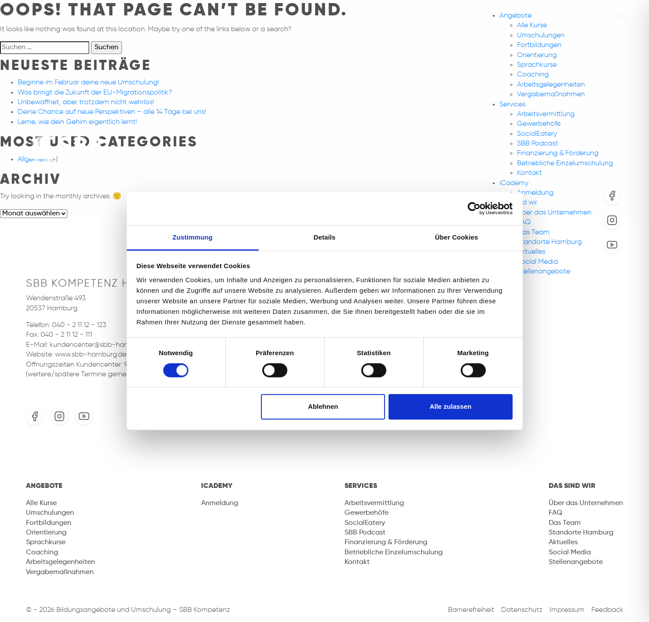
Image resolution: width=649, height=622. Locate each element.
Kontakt (529, 173)
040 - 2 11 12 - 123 (79, 325)
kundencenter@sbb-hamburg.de (102, 345)
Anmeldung (535, 192)
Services (512, 104)
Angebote (515, 15)
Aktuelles (531, 251)
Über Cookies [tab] (456, 237)
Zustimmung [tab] (192, 237)
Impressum (567, 610)
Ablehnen (323, 407)
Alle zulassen (450, 407)
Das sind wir (572, 486)
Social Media (537, 262)
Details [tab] (325, 237)
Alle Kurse (532, 25)
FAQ (524, 222)
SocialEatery (537, 134)
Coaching (533, 74)
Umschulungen (541, 35)
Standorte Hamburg (549, 242)
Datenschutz (522, 610)
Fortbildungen (539, 45)
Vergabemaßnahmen (551, 94)
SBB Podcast (537, 143)
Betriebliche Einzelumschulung (565, 163)
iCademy (513, 183)
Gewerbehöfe (539, 123)
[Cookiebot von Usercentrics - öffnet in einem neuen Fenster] (474, 208)
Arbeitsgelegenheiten (551, 84)
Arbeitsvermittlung (546, 114)
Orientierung (537, 55)
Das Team (533, 232)
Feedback (607, 610)
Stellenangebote (543, 271)
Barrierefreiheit (471, 610)
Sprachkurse (537, 65)
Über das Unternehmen (554, 212)
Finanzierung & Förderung (557, 153)
